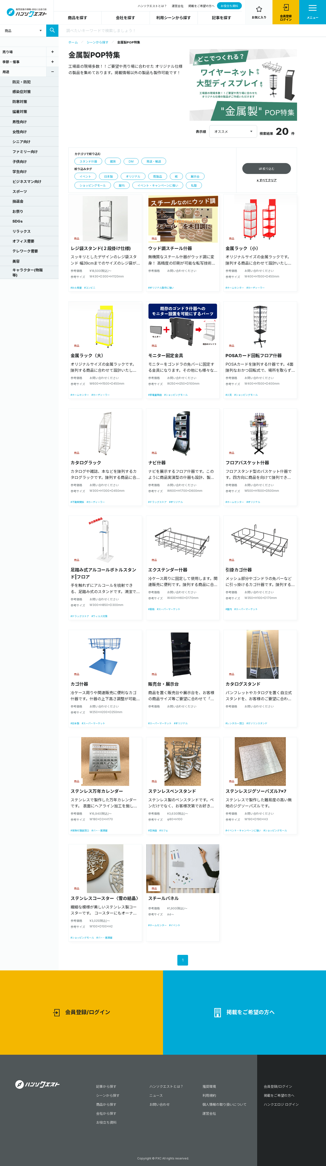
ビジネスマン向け (21, 181)
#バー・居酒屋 (99, 830)
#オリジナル (176, 502)
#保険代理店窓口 (80, 830)
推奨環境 (209, 1086)
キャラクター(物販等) (22, 272)
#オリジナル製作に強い (161, 287)
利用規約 (209, 1095)
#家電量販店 (155, 394)
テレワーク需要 (19, 251)
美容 (10, 261)
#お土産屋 (76, 287)
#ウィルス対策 (99, 616)
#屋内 (229, 609)
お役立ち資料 (229, 6)
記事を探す (221, 17)
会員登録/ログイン (81, 1013)
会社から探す (106, 1113)
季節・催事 (10, 62)
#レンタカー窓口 (235, 723)
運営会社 (177, 6)
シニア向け (16, 141)
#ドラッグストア (157, 502)
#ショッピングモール (176, 394)
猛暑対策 (14, 111)
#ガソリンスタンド (256, 723)
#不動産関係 (77, 502)
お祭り (12, 211)
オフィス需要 (17, 241)
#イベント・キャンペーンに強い (243, 830)
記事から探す (106, 1086)
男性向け (14, 121)
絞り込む (266, 169)
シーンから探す (98, 42)
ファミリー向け (19, 151)
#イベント (174, 925)
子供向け (14, 161)
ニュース (156, 1095)
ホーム (73, 42)
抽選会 (12, 201)
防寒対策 (14, 101)
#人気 (229, 394)
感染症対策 (16, 91)
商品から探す (106, 1104)
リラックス (16, 231)
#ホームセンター (235, 287)
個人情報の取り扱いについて (224, 1104)
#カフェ (163, 830)
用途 (5, 72)
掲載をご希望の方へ (201, 6)
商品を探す (77, 17)
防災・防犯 (16, 81)
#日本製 (75, 723)
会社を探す (125, 17)
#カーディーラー (255, 287)
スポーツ (14, 191)
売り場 (7, 52)
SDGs (12, 221)
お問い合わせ (159, 1104)
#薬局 (151, 609)
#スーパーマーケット (168, 609)
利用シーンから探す (173, 17)
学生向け (14, 171)
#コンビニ (89, 287)
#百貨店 (152, 830)
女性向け (14, 131)
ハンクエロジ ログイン (281, 1104)
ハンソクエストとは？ (152, 6)
